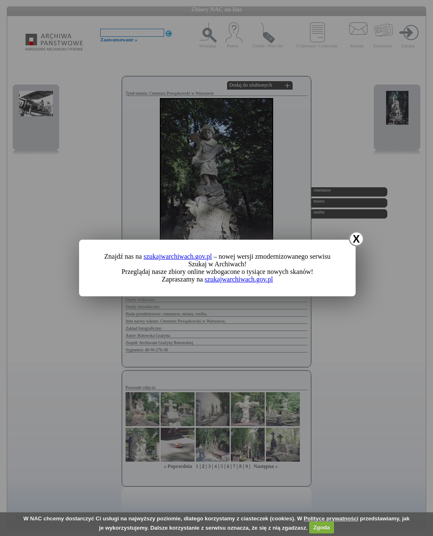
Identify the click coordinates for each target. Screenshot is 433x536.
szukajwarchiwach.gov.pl (177, 256)
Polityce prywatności (331, 518)
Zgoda (321, 527)
